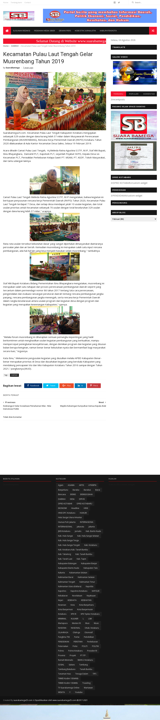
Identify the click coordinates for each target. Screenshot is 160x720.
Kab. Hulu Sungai (65, 536)
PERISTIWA (78, 641)
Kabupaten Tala (91, 568)
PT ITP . (83, 655)
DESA (72, 499)
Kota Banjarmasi (65, 609)
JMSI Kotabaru (64, 531)
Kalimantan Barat (65, 577)
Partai (76, 637)
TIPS (94, 673)
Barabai (87, 490)
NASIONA (62, 628)
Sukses (72, 664)
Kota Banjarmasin (85, 609)
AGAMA (71, 485)
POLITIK (95, 646)
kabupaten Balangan (67, 563)
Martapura (63, 623)
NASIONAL (75, 628)
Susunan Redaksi (21, 31)
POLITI (85, 646)
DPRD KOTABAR (65, 503)
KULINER (74, 618)
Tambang (83, 664)
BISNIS (73, 494)
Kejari (60, 600)
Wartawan (88, 687)
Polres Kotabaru (75, 650)
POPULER (134, 94)
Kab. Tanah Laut (65, 559)
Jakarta (92, 526)
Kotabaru (62, 614)
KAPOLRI (95, 591)
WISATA (61, 692)
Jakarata (80, 526)
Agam (60, 485)
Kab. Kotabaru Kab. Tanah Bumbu (73, 549)
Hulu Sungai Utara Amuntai (70, 517)
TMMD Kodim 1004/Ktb (68, 678)
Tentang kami (16, 2)
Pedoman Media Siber (44, 31)
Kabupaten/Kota (108, 31)
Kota (73, 605)
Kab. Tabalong (64, 554)
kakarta (61, 572)
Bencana (62, 494)
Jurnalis (78, 531)
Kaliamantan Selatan (78, 572)
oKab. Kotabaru (92, 628)
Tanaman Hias (64, 673)
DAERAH (15, 46)
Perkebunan (92, 641)
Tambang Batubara (66, 669)
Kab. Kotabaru (90, 545)
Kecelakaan (77, 595)
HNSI (86, 508)
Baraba (76, 490)
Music (96, 623)
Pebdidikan (89, 637)
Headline (75, 508)
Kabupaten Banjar (89, 563)
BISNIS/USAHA (86, 494)
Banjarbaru (63, 490)
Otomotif (89, 632)
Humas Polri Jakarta (66, 522)
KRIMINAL (62, 618)
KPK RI (73, 614)
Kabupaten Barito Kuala (68, 568)
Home (5, 2)
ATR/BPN (92, 485)
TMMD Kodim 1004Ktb (68, 683)
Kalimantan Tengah (66, 582)
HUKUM (83, 513)
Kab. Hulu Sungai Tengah (69, 545)
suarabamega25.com (22, 700)
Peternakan (63, 646)
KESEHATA (72, 600)
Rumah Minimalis (65, 660)
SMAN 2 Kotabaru (85, 660)
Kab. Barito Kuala (93, 531)
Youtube (78, 692)
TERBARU (118, 94)
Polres (61, 650)
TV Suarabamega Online (68, 687)
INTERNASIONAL (65, 526)
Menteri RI (76, 623)
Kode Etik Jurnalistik (85, 31)
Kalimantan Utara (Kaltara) (69, 586)
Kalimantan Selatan (86, 577)
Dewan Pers (65, 31)
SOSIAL (61, 664)
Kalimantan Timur (87, 582)
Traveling (86, 683)
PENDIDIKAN (63, 641)
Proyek (73, 655)
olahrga (76, 632)
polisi (75, 646)
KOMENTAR (149, 94)
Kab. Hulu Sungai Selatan (88, 536)
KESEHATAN (86, 600)
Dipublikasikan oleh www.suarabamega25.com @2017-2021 (61, 700)
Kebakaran (63, 595)
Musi (87, 623)
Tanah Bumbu (86, 669)
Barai (97, 490)
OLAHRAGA (63, 632)
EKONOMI (62, 508)
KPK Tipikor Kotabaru (90, 614)
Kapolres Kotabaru (79, 591)
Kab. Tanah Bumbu (83, 554)
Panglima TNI (64, 637)
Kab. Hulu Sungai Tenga (68, 540)
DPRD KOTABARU (84, 503)
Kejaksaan (91, 595)
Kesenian (62, 605)
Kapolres (62, 591)
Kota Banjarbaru (86, 605)
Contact (27, 2)
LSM (90, 618)
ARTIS (81, 485)
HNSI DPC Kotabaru (66, 513)
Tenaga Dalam (81, 673)
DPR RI (82, 499)
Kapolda (89, 586)
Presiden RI (92, 650)
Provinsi (61, 655)
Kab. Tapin (81, 559)
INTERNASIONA (86, 522)
